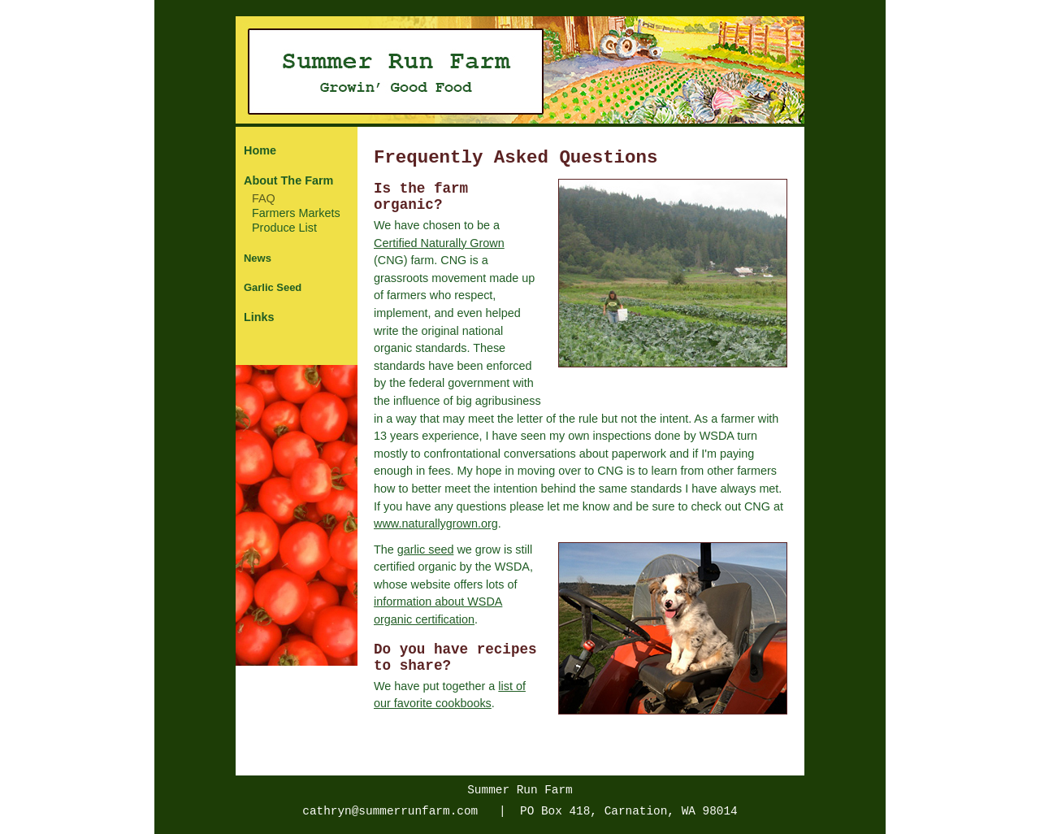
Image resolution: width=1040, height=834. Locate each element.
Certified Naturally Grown (439, 243)
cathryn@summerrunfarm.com (390, 811)
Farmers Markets (296, 212)
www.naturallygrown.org (436, 523)
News (257, 258)
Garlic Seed (272, 287)
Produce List (284, 227)
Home (260, 150)
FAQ (263, 198)
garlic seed (425, 549)
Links (259, 317)
